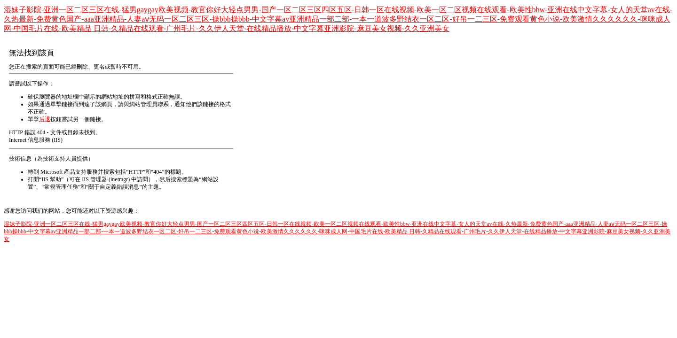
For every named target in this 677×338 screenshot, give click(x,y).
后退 (44, 119)
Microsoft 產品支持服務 (69, 172)
